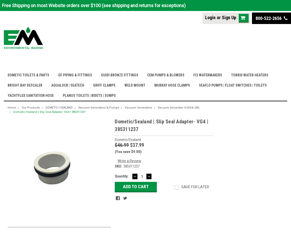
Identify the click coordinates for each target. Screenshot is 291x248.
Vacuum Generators (138, 107)
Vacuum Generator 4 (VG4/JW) (178, 107)
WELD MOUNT (134, 85)
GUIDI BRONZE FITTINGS (119, 75)
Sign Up (229, 17)
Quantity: (122, 176)
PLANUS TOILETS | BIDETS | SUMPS (89, 95)
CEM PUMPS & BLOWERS (165, 75)
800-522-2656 (271, 18)
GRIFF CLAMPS (104, 85)
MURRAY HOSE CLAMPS (172, 85)
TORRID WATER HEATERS (249, 75)
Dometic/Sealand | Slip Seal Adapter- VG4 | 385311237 (49, 112)
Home (12, 107)
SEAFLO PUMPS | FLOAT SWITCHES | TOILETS (233, 85)
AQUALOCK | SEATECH (67, 85)
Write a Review (129, 161)
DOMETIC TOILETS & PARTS (28, 75)
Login (210, 17)
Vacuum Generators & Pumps (98, 107)
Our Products (31, 107)
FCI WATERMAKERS (207, 75)
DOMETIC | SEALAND (59, 107)
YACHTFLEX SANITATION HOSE (31, 95)
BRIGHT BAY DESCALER (25, 85)
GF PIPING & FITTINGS (75, 75)
